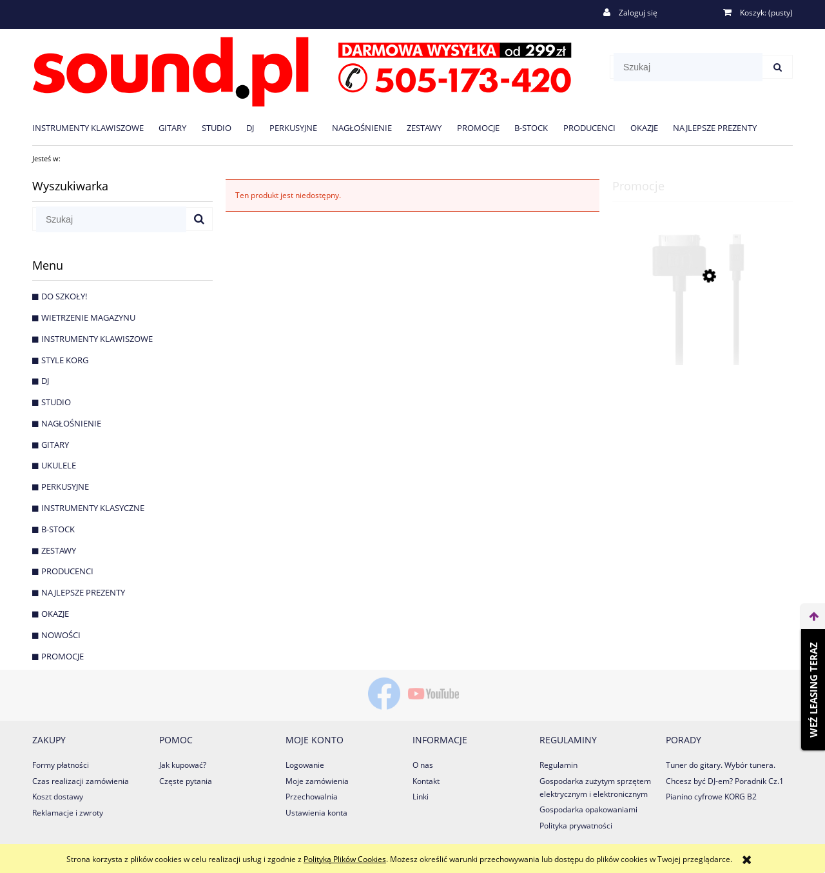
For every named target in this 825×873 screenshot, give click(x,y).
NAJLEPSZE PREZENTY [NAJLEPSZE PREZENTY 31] (83, 592)
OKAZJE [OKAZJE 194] (55, 613)
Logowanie (305, 764)
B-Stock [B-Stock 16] (58, 529)
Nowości (61, 635)
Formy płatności (60, 764)
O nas (422, 764)
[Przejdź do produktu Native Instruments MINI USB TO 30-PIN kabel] (702, 334)
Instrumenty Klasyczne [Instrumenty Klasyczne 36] (92, 508)
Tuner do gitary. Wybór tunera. (720, 764)
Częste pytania (185, 781)
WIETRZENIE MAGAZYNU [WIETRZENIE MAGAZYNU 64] (88, 317)
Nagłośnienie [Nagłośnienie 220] (71, 423)
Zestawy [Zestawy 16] (58, 550)
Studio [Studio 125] (56, 402)
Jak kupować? (182, 764)
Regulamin (558, 764)
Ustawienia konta (316, 812)
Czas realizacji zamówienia (80, 781)
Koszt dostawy (57, 796)
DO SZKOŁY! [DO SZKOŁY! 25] (64, 296)
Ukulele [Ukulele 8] (58, 465)
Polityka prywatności (575, 825)
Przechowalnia (312, 796)
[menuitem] (95, 127)
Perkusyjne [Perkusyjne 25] (65, 486)
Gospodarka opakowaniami (588, 809)
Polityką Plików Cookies (345, 859)
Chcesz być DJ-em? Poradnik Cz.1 (725, 781)
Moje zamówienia (317, 781)
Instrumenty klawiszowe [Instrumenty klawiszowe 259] (97, 339)
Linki (420, 796)
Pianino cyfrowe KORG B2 (711, 796)
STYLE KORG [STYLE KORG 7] (64, 360)
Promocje (62, 656)
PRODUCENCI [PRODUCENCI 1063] (67, 571)
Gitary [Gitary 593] (55, 444)
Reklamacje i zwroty (67, 812)
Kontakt (426, 781)
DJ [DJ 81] (45, 380)
